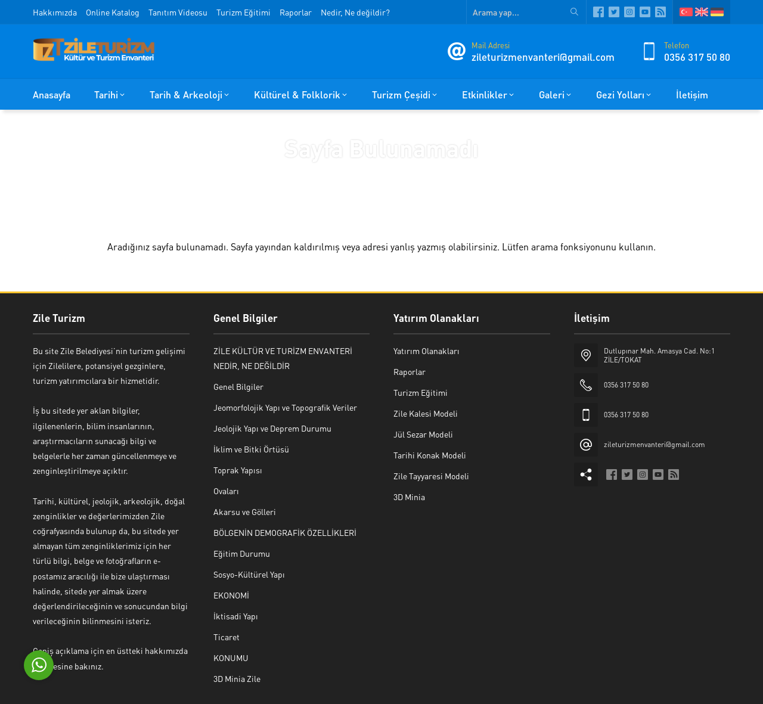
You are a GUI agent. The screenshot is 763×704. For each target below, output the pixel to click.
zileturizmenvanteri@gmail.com (543, 56)
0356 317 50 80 (697, 56)
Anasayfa (344, 173)
